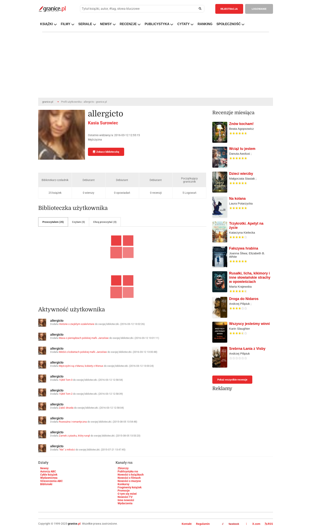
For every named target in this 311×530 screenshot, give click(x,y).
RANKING (205, 24)
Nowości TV (125, 497)
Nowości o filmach (129, 477)
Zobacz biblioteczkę (106, 151)
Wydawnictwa (49, 477)
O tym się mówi (127, 493)
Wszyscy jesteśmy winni (249, 324)
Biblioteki (46, 484)
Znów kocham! (241, 124)
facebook (230, 524)
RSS (269, 523)
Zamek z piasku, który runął (74, 435)
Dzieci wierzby (241, 174)
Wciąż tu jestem (242, 149)
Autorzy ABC (48, 471)
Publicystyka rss (128, 471)
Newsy (44, 468)
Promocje (124, 490)
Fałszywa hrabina (243, 248)
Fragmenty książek (129, 487)
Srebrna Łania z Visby (247, 349)
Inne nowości (126, 500)
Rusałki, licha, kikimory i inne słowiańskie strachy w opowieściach (249, 277)
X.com (253, 523)
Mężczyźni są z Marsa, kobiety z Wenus (81, 365)
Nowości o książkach (131, 474)
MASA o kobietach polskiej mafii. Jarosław (83, 351)
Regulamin (203, 523)
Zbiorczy (123, 468)
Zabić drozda (66, 407)
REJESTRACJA (229, 8)
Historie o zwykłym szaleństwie (76, 324)
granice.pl (47, 101)
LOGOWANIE (259, 8)
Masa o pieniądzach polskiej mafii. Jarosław (84, 337)
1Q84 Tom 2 (65, 393)
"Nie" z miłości (67, 449)
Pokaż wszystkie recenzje (232, 379)
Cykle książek (48, 474)
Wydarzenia (125, 503)
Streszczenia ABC (51, 481)
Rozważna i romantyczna (73, 421)
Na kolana (237, 199)
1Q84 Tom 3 (65, 379)
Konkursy (123, 484)
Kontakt (187, 523)
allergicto (56, 321)
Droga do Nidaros (244, 299)
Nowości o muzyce (129, 481)
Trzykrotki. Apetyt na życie (246, 225)
